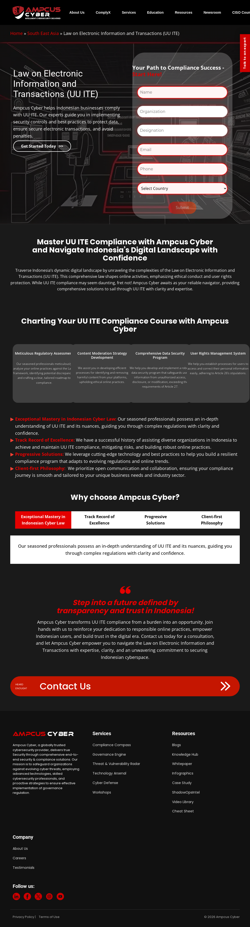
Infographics (182, 773)
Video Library (183, 801)
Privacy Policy (23, 917)
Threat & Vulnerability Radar (116, 763)
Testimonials (23, 867)
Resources (183, 12)
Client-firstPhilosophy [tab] (212, 520)
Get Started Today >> (42, 146)
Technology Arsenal (109, 773)
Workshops (102, 792)
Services (129, 12)
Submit (182, 207)
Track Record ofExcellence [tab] (99, 520)
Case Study (182, 782)
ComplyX (103, 12)
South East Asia (43, 33)
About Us (76, 12)
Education (155, 12)
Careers (19, 858)
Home (16, 33)
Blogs (176, 744)
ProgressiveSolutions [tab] (156, 520)
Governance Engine (109, 754)
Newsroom (212, 12)
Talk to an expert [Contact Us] (244, 53)
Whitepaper (182, 763)
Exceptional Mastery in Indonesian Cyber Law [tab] (43, 520)
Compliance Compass (112, 744)
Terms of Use (49, 917)
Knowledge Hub (185, 754)
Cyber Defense (105, 782)
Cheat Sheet (183, 811)
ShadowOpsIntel (186, 792)
